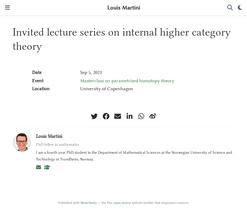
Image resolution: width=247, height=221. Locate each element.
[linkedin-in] (129, 116)
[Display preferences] (240, 7)
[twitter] (94, 116)
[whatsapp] (141, 116)
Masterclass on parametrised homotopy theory (127, 80)
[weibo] (152, 116)
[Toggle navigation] (7, 7)
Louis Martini (123, 7)
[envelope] (117, 116)
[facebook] (106, 116)
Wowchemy (88, 203)
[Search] (230, 7)
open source (122, 203)
